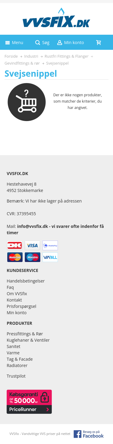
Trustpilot (16, 376)
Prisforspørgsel (21, 306)
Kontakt (14, 300)
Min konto (17, 312)
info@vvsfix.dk (32, 226)
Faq (10, 287)
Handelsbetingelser (26, 281)
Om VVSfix (17, 293)
